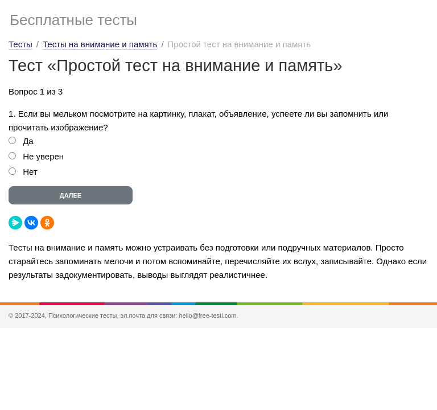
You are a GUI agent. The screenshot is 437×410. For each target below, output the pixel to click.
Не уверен (43, 156)
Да (28, 141)
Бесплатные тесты (73, 19)
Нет (30, 172)
